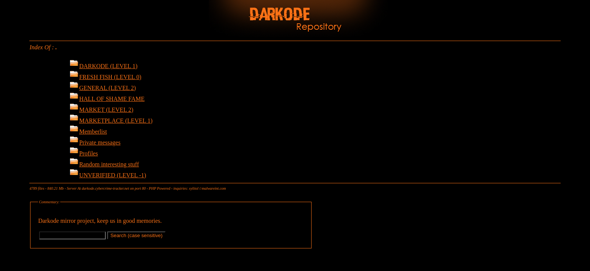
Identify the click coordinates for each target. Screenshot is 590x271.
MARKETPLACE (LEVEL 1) (111, 120)
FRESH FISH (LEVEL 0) (105, 77)
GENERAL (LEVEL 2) (103, 88)
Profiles (84, 153)
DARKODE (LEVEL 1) (103, 66)
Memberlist (88, 131)
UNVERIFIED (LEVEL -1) (108, 175)
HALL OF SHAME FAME (107, 99)
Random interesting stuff (104, 164)
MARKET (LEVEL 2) (101, 110)
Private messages (95, 142)
